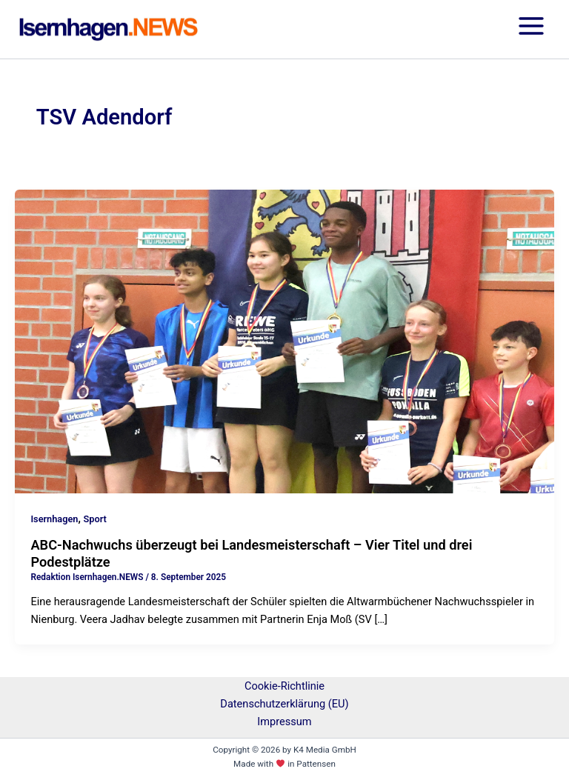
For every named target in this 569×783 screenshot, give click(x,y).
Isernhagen (54, 518)
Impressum (284, 721)
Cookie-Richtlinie (284, 686)
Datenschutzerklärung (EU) (284, 703)
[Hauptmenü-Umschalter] (531, 29)
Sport (95, 518)
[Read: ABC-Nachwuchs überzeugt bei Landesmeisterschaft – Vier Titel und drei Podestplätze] (285, 340)
